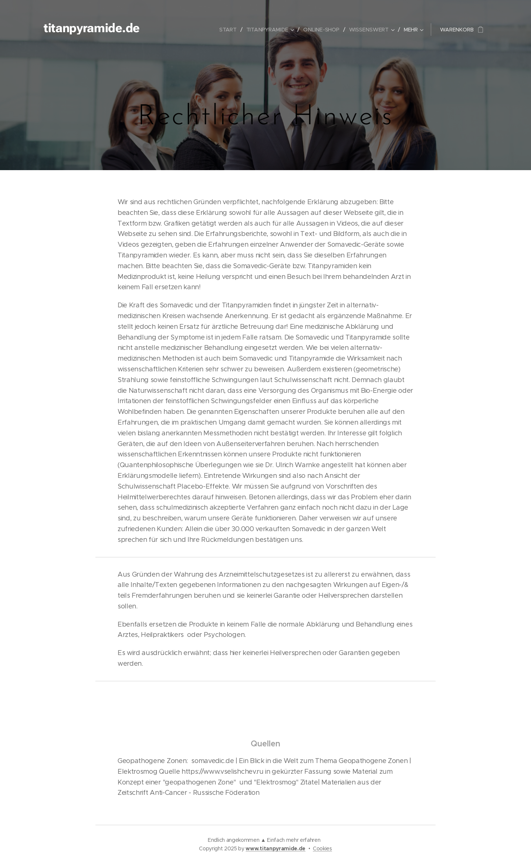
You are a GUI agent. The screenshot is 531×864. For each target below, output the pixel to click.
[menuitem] (231, 29)
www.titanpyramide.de (275, 848)
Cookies (322, 848)
